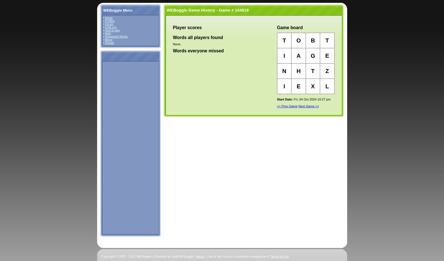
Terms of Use (279, 256)
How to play (112, 30)
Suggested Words (116, 36)
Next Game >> (308, 106)
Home (109, 18)
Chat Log (111, 27)
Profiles (110, 21)
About (108, 39)
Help (108, 33)
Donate (109, 42)
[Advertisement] (120, 147)
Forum (109, 24)
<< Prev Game (287, 106)
